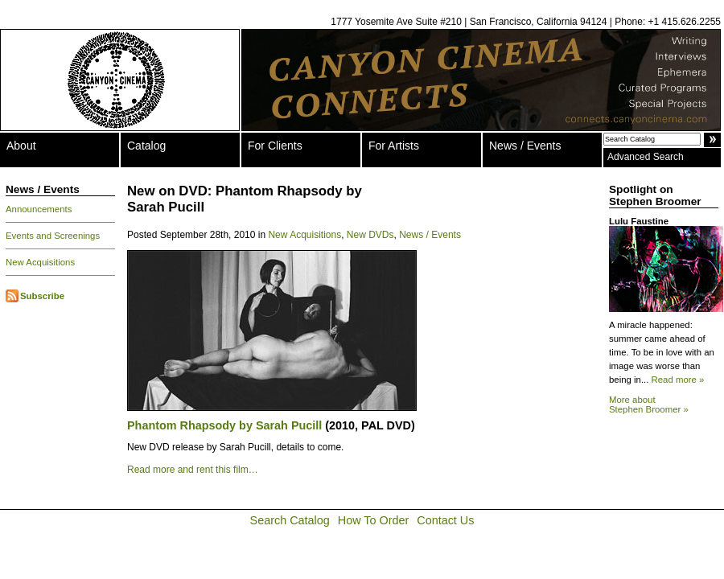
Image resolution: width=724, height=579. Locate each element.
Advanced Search (645, 156)
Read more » (678, 379)
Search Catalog (290, 520)
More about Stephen (649, 404)
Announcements (39, 209)
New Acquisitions (40, 262)
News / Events (525, 145)
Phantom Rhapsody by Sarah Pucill (226, 425)
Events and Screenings (53, 235)
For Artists (393, 145)
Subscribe (42, 296)
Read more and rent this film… (192, 469)
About (21, 145)
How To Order (373, 520)
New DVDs (370, 234)
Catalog (146, 145)
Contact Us (445, 520)
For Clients (275, 145)
